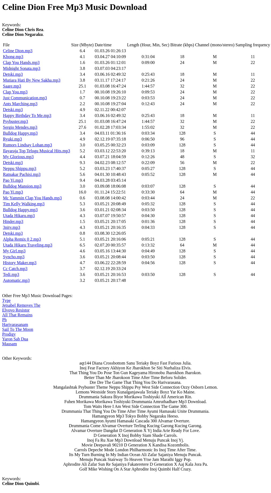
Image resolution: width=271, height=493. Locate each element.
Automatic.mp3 (16, 280)
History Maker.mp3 (19, 262)
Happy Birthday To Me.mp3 (27, 115)
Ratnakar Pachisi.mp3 (21, 174)
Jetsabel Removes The (21, 305)
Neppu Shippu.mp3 (19, 168)
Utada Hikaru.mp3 (19, 215)
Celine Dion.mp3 (17, 50)
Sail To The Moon (17, 329)
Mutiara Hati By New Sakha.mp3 (31, 80)
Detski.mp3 (13, 74)
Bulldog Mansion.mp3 (22, 186)
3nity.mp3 (11, 227)
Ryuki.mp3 (12, 139)
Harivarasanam (15, 324)
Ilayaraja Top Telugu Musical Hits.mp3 (36, 151)
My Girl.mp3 (14, 251)
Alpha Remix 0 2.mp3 (22, 239)
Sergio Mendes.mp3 (20, 127)
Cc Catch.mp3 (15, 268)
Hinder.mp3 (13, 221)
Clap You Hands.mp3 (21, 62)
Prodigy (9, 334)
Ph (4, 319)
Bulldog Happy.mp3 (20, 133)
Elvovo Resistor (16, 310)
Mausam (9, 344)
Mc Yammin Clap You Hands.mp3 (32, 198)
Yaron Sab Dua (15, 339)
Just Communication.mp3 (25, 98)
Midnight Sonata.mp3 (21, 68)
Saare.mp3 (12, 86)
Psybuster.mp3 (15, 121)
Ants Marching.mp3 (20, 103)
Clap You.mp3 (15, 92)
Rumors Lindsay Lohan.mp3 (27, 145)
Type (6, 300)
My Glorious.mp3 (18, 156)
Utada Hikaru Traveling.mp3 (27, 245)
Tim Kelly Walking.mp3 (24, 204)
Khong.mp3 (13, 56)
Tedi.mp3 (11, 274)
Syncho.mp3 (13, 257)
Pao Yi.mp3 (13, 180)
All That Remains (17, 315)
